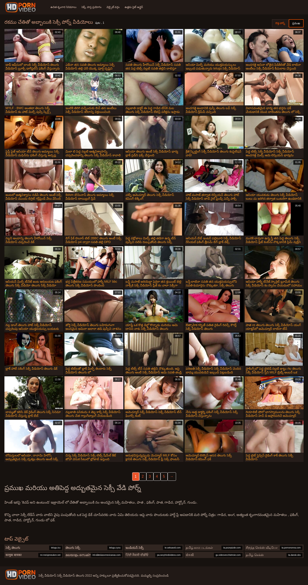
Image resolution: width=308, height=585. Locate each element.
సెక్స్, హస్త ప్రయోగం (92, 7)
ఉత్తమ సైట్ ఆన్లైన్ (134, 7)
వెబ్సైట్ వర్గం (113, 7)
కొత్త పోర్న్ (280, 23)
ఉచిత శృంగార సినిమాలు (63, 7)
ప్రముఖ (296, 23)
